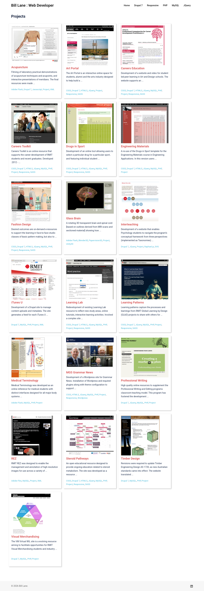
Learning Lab (74, 302)
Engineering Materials (135, 146)
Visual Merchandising (25, 536)
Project (46, 89)
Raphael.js (149, 246)
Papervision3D (95, 240)
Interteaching (129, 224)
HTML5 (84, 90)
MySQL (175, 5)
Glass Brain (73, 218)
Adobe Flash (17, 89)
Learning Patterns (132, 302)
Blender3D (83, 240)
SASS (80, 94)
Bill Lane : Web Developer (33, 5)
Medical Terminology (24, 380)
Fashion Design (21, 224)
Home (127, 5)
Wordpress (82, 398)
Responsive (153, 5)
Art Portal (72, 68)
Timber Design (130, 458)
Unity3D (69, 244)
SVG (157, 246)
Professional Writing (134, 380)
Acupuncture (19, 67)
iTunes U (16, 302)
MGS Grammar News (79, 372)
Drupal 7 (138, 5)
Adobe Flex (16, 481)
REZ (13, 458)
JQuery (187, 5)
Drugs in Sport (75, 146)
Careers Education (133, 68)
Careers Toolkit (21, 146)
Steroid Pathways (77, 458)
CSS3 (68, 90)
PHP (165, 5)
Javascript (37, 89)
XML (52, 89)
